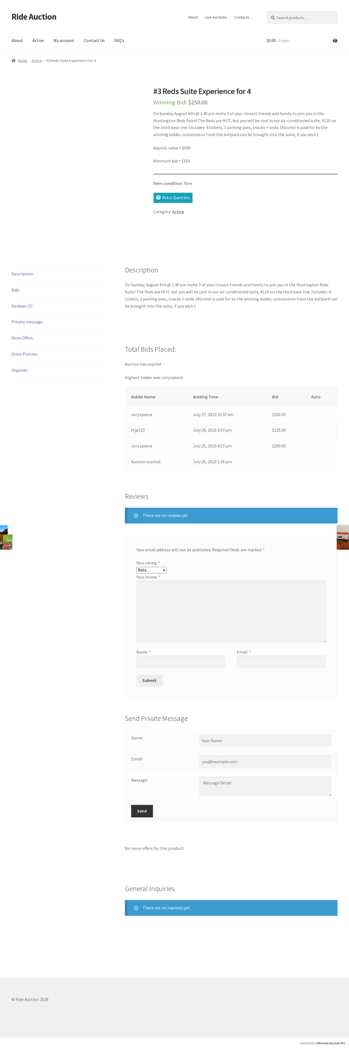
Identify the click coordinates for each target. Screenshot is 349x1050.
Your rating (148, 563)
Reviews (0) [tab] (21, 306)
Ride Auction (33, 16)
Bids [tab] (15, 290)
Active (38, 40)
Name (143, 652)
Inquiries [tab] (19, 370)
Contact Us (94, 40)
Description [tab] (22, 273)
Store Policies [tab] (24, 354)
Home (22, 60)
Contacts (241, 17)
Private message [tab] (27, 321)
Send (142, 811)
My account (63, 40)
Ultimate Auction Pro (330, 1043)
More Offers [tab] (22, 338)
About (193, 17)
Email (244, 652)
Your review (148, 577)
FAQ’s (119, 40)
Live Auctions (216, 17)
